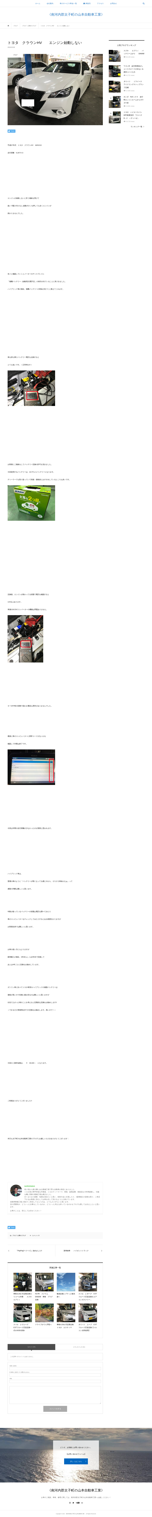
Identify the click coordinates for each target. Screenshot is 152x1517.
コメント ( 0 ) (31, 1347)
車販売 (87, 3)
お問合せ (113, 3)
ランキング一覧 (136, 127)
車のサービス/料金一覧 (68, 3)
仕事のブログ (21, 1235)
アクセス (100, 3)
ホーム (37, 3)
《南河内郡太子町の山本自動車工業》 (76, 14)
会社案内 (50, 3)
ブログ (14, 1235)
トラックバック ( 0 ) (79, 1347)
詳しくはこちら (76, 1461)
